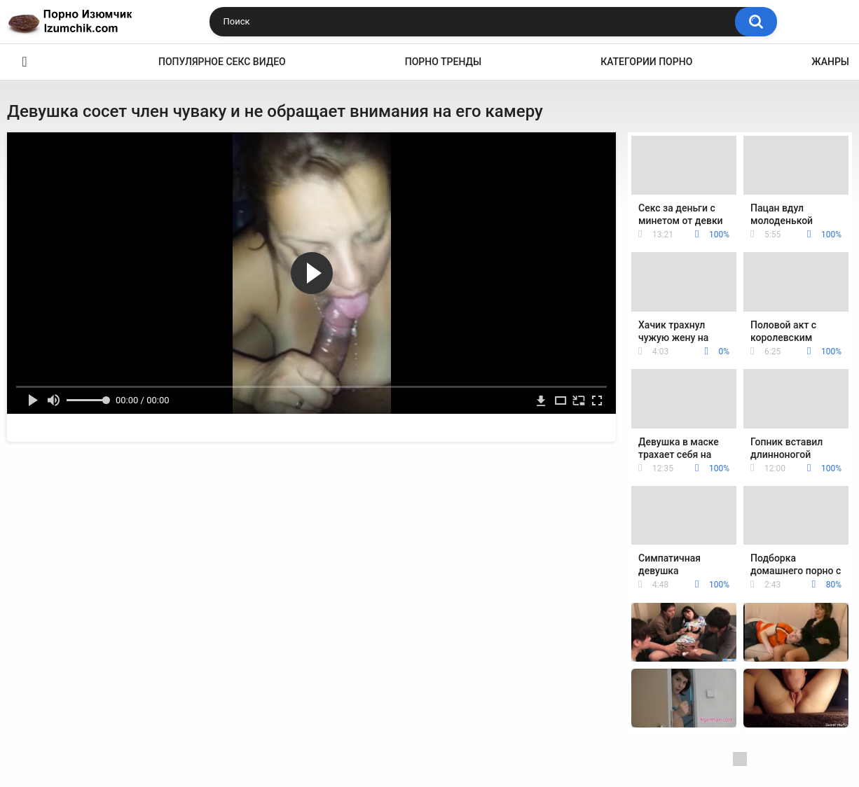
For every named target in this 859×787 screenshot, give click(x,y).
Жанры (830, 61)
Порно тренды (443, 61)
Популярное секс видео (222, 61)
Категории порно (646, 61)
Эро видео (24, 62)
